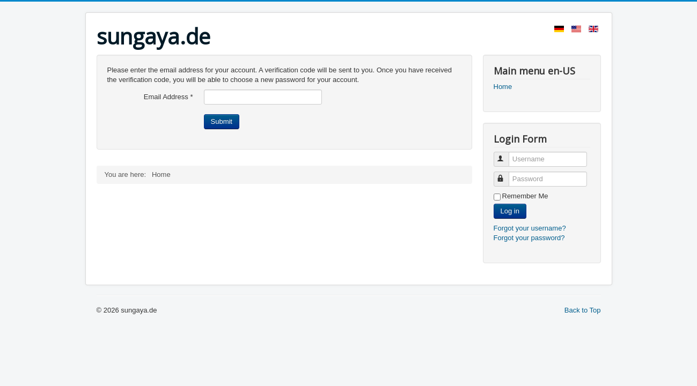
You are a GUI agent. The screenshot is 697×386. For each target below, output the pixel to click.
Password (506, 174)
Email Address (168, 97)
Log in (510, 211)
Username (506, 154)
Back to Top (582, 310)
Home (503, 87)
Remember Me (525, 196)
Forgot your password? (529, 238)
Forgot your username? (530, 228)
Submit (221, 121)
